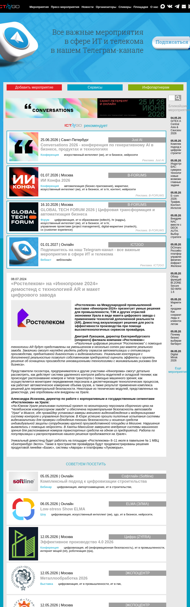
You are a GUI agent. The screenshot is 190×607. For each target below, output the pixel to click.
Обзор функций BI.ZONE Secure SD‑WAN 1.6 (176, 284)
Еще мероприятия (177, 369)
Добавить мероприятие (34, 87)
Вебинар (46, 487)
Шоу (43, 514)
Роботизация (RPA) (81, 551)
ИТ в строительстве (118, 487)
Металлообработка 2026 (64, 578)
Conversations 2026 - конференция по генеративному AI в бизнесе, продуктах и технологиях (97, 147)
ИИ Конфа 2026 (55, 180)
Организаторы (106, 7)
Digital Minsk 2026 (174, 357)
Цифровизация (67, 487)
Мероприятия (39, 7)
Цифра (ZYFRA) (137, 537)
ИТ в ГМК (115, 583)
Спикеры (124, 7)
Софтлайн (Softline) (137, 476)
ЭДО (116, 514)
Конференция (49, 547)
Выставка (46, 583)
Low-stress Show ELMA (62, 509)
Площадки (140, 7)
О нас (154, 7)
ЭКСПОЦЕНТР (137, 573)
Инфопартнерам (155, 87)
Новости (87, 7)
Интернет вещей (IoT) (53, 551)
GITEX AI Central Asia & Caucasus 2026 (176, 127)
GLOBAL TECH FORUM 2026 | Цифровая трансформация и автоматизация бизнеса (98, 212)
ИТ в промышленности (149, 547)
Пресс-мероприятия (65, 7)
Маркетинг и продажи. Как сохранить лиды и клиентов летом (177, 313)
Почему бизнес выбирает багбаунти (177, 339)
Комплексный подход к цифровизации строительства (93, 481)
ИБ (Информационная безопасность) (109, 547)
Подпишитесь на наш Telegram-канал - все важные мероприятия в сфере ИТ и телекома (90, 252)
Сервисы (95, 87)
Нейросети (145, 514)
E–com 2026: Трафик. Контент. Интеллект (177, 202)
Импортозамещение (91, 487)
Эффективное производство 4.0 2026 (76, 542)
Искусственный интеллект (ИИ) (92, 514)
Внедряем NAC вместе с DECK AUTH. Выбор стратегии (177, 228)
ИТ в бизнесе (128, 514)
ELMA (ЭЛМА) (137, 504)
